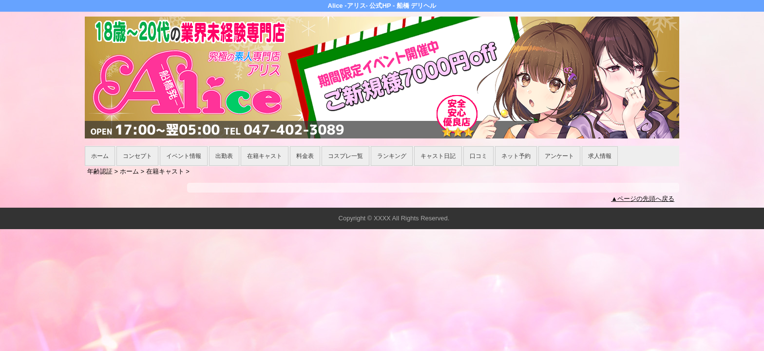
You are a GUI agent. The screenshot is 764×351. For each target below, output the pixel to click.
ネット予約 (516, 156)
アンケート (559, 156)
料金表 (305, 156)
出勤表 (224, 156)
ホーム (100, 156)
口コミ (478, 156)
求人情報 (599, 156)
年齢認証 (100, 171)
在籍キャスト (264, 156)
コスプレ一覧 (345, 156)
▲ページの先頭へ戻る (642, 198)
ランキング (391, 156)
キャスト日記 (438, 156)
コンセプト (137, 156)
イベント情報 (183, 156)
